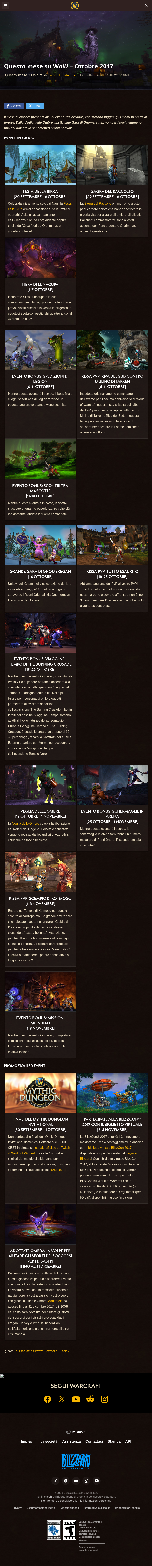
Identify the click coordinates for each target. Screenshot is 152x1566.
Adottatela (55, 1301)
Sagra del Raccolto (97, 203)
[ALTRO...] (58, 1169)
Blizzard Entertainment (63, 75)
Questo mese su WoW (29, 1351)
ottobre (51, 1351)
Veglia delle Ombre (25, 823)
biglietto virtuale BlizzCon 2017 (110, 1147)
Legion (65, 1351)
